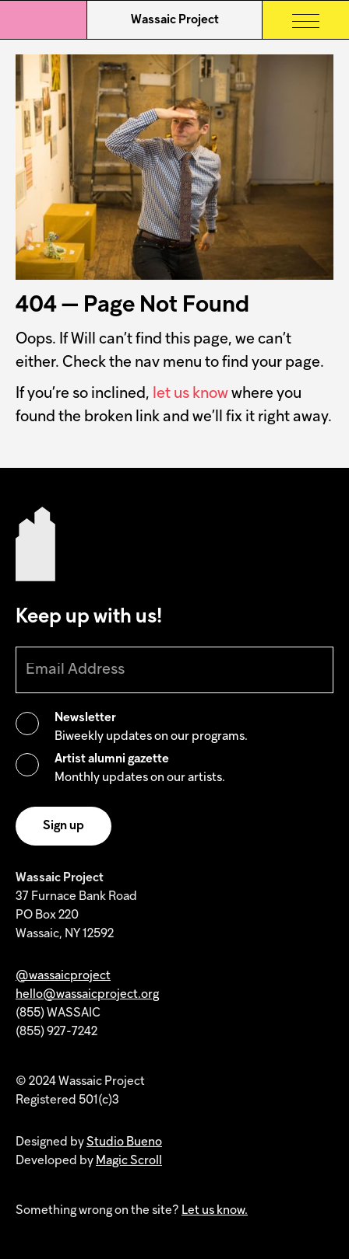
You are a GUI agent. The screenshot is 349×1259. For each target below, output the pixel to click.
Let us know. (215, 1210)
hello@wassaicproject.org (87, 994)
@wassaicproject (63, 976)
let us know (190, 394)
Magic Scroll (129, 1161)
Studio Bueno (124, 1142)
